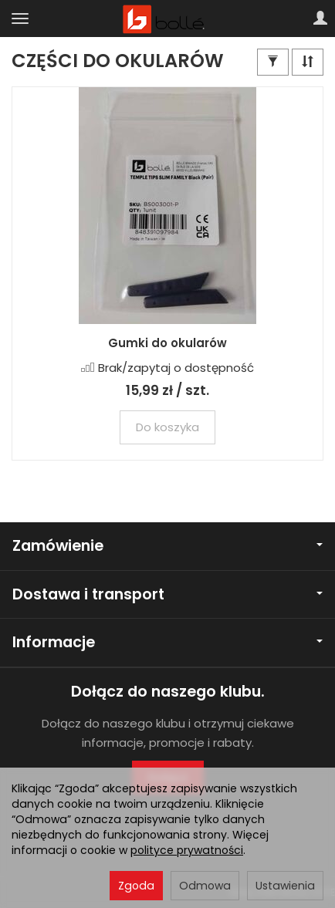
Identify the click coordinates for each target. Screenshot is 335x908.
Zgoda (136, 885)
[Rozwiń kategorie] (20, 18)
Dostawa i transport (167, 594)
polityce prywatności (186, 850)
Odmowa (205, 885)
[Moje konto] (320, 18)
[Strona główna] (167, 18)
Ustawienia (285, 885)
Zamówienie (167, 545)
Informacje (167, 642)
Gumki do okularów (167, 343)
